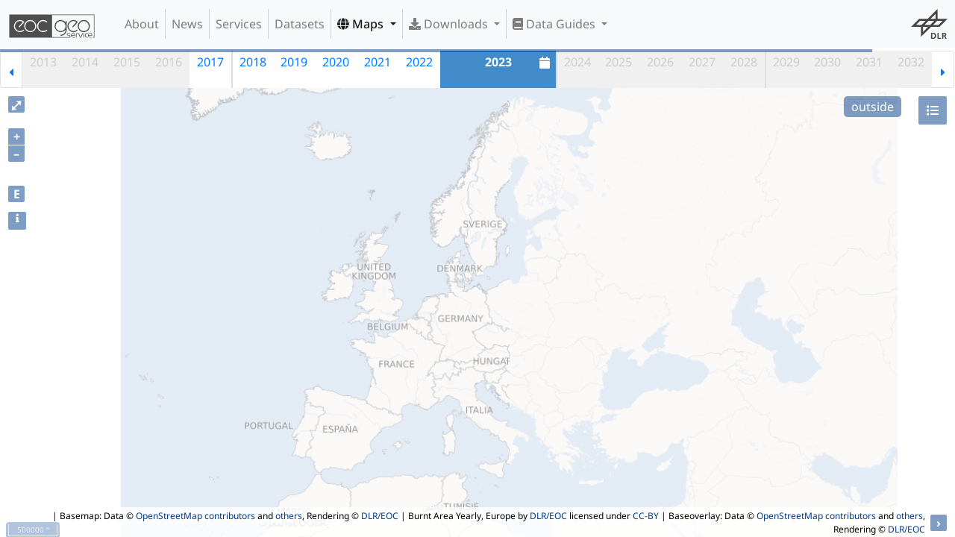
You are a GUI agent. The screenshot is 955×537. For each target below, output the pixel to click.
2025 (618, 62)
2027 (702, 62)
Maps (361, 24)
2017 (210, 62)
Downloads (450, 24)
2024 (577, 62)
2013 (43, 62)
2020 (335, 62)
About (142, 24)
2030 (827, 62)
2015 (126, 62)
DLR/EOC (379, 515)
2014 (85, 62)
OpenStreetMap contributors (195, 515)
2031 (869, 62)
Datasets (300, 24)
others (288, 515)
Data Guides (555, 24)
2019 (294, 62)
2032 (911, 62)
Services (239, 24)
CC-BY (646, 515)
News (187, 24)
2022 (419, 62)
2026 (660, 62)
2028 (743, 62)
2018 (252, 62)
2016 (168, 62)
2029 (786, 62)
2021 (377, 62)
